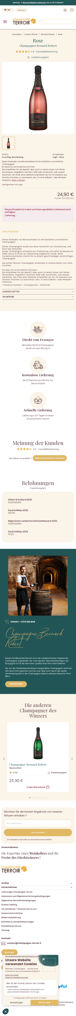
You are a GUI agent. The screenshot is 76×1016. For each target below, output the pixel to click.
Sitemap (5, 930)
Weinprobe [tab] (8, 297)
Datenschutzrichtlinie (12, 913)
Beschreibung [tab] (10, 231)
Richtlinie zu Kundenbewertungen (17, 921)
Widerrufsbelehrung (11, 917)
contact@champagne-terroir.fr (24, 943)
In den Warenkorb (38, 787)
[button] (29, 797)
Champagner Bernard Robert (38, 45)
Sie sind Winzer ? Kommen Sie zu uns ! (19, 909)
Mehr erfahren (18, 180)
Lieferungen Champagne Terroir (16, 892)
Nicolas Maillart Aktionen (34, 2)
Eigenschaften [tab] (11, 291)
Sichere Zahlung (9, 904)
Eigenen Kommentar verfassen (50, 458)
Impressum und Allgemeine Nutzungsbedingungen (25, 896)
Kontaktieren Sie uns (11, 926)
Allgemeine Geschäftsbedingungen (18, 900)
